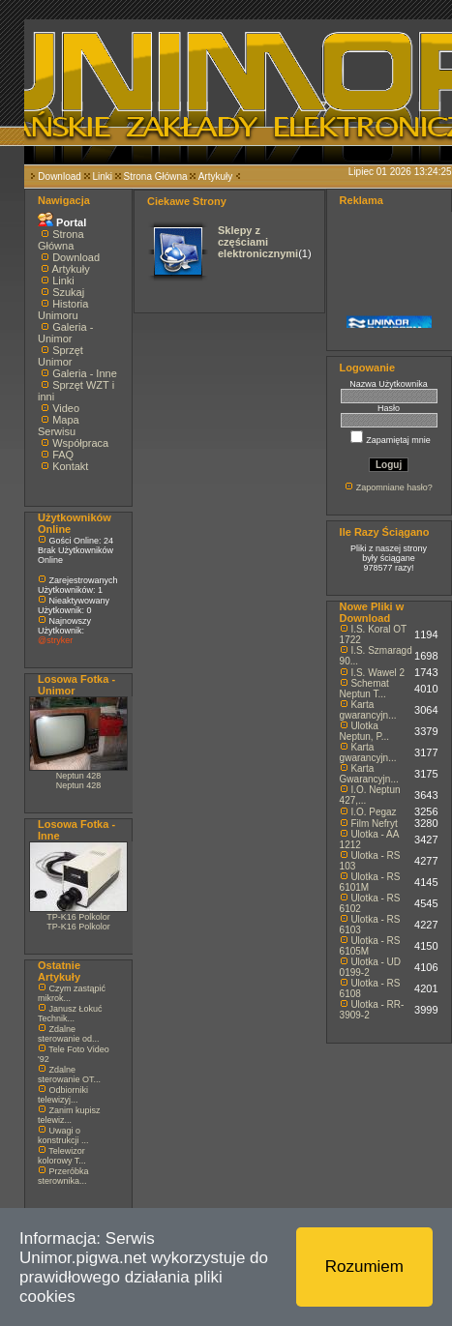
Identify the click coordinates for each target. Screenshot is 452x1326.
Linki (102, 176)
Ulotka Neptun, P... (365, 731)
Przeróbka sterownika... (63, 1176)
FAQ (63, 454)
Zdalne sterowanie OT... (69, 1074)
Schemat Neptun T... (364, 688)
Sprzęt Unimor (60, 356)
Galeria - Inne (84, 373)
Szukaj (68, 292)
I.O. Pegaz (373, 812)
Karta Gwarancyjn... (369, 773)
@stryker (55, 640)
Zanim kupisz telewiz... (69, 1115)
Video (65, 408)
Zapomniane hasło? (394, 487)
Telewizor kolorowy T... (62, 1155)
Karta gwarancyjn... (368, 710)
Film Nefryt (373, 823)
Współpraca (80, 443)
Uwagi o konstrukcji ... (63, 1135)
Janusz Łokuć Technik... (70, 1013)
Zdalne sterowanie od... (69, 1034)
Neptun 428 (79, 776)
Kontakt (70, 466)
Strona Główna (156, 176)
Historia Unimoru (63, 309)
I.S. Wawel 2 (377, 672)
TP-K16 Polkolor (78, 917)
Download (59, 176)
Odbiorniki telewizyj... (63, 1095)
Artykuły (215, 176)
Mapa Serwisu (58, 425)
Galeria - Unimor (65, 332)
